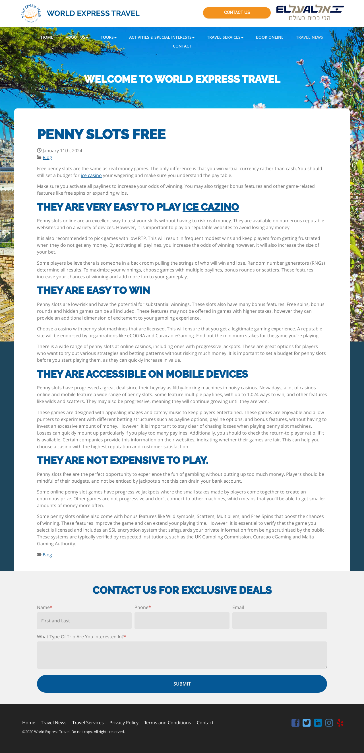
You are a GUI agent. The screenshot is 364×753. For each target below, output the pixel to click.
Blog (47, 157)
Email (238, 607)
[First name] (84, 620)
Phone (143, 607)
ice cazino (211, 207)
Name (44, 607)
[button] (77, 37)
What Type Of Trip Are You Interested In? (81, 636)
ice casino (91, 175)
